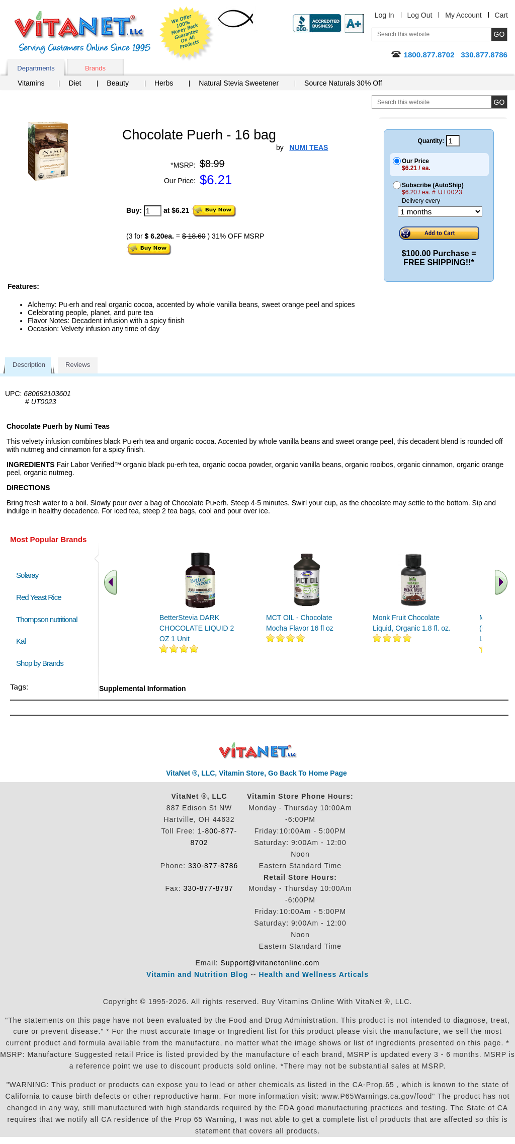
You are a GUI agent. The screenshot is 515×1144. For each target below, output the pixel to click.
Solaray (27, 575)
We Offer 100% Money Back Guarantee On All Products (186, 33)
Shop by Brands (42, 663)
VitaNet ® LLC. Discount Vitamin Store (258, 750)
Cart (501, 15)
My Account (463, 15)
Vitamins (31, 83)
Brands (95, 68)
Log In (384, 15)
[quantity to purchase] (152, 210)
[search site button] (499, 102)
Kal (21, 641)
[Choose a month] (440, 211)
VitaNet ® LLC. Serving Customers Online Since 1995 (82, 32)
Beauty (118, 83)
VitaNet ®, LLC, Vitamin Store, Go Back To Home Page (256, 773)
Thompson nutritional (46, 619)
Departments (35, 68)
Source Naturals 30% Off (343, 83)
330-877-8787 (208, 888)
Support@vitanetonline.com (269, 963)
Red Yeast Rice (38, 597)
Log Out (420, 15)
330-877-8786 (213, 866)
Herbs (163, 83)
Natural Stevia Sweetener (239, 83)
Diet (74, 83)
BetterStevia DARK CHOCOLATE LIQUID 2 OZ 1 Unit (196, 628)
